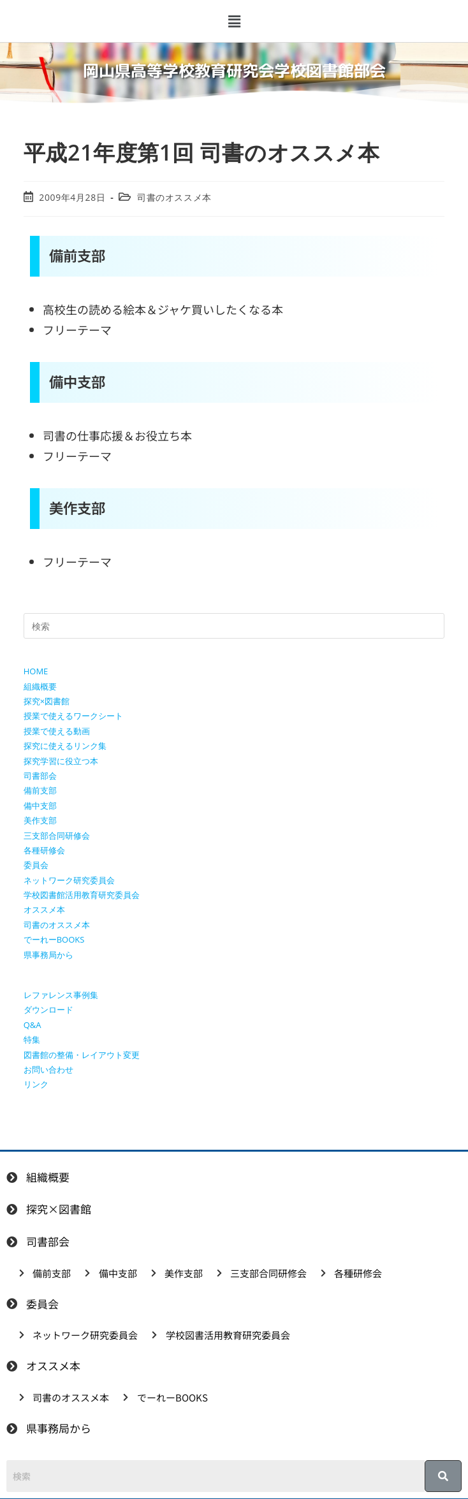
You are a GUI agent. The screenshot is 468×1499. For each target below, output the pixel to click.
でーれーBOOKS (54, 939)
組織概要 (40, 686)
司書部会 (40, 775)
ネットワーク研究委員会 (69, 880)
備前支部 (40, 790)
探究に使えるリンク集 (65, 745)
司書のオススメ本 (174, 197)
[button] (234, 21)
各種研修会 (44, 850)
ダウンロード (48, 1009)
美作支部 (40, 820)
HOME (36, 671)
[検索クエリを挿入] (234, 626)
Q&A (32, 1025)
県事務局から (48, 954)
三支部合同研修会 (57, 835)
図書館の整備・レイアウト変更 (82, 1055)
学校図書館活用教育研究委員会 (82, 895)
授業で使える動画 (57, 731)
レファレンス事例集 (61, 995)
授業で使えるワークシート (73, 715)
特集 (32, 1039)
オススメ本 (44, 909)
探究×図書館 (46, 701)
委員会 (36, 865)
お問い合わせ (48, 1069)
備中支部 (40, 805)
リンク (36, 1084)
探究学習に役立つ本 (61, 761)
